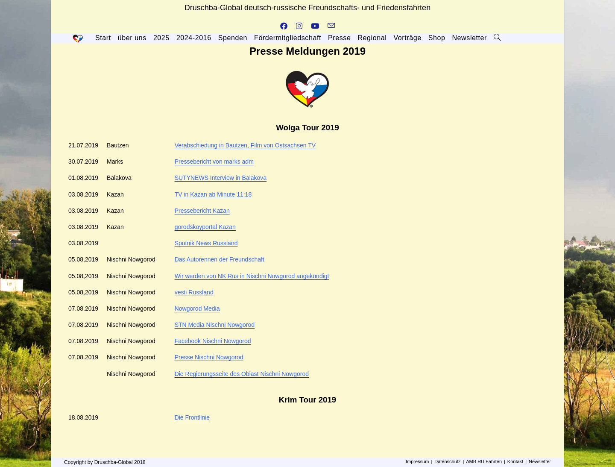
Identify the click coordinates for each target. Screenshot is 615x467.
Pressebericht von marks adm (214, 161)
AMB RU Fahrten (484, 461)
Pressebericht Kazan (202, 210)
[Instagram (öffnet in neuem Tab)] (299, 26)
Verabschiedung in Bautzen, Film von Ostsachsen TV (245, 145)
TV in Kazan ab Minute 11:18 (213, 194)
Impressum (417, 461)
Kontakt (515, 461)
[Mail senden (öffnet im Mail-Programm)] (331, 26)
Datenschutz (447, 461)
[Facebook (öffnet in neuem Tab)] (284, 26)
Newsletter (540, 461)
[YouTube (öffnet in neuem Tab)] (315, 26)
